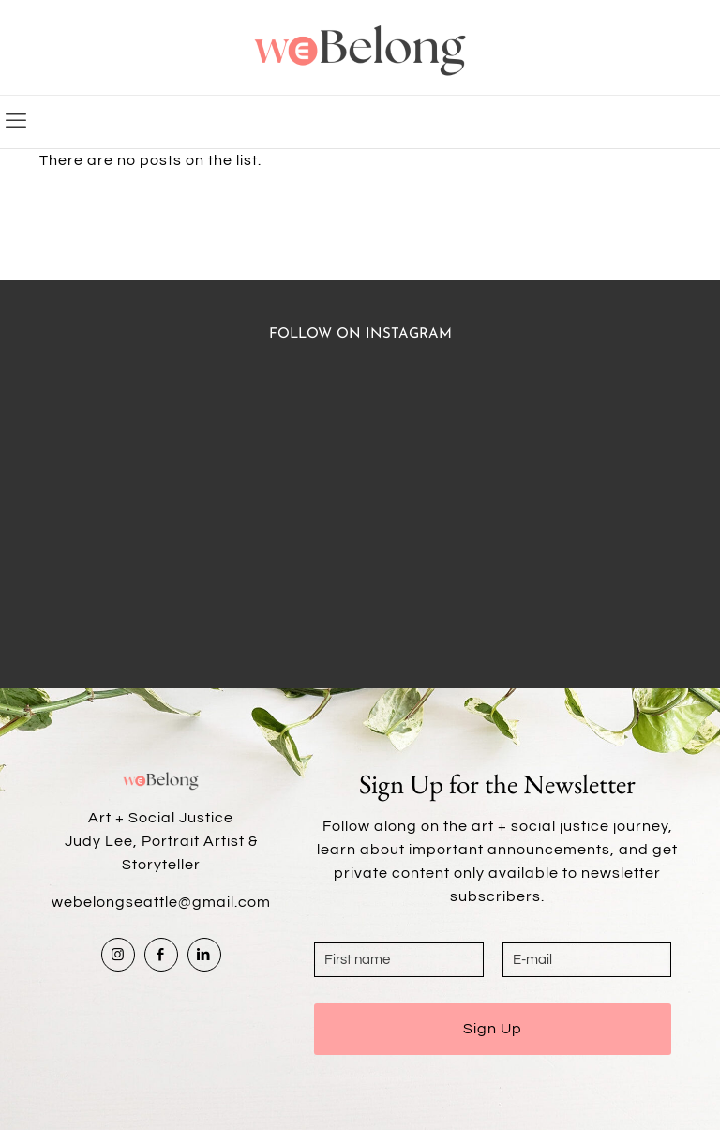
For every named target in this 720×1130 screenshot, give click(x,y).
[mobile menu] (16, 122)
